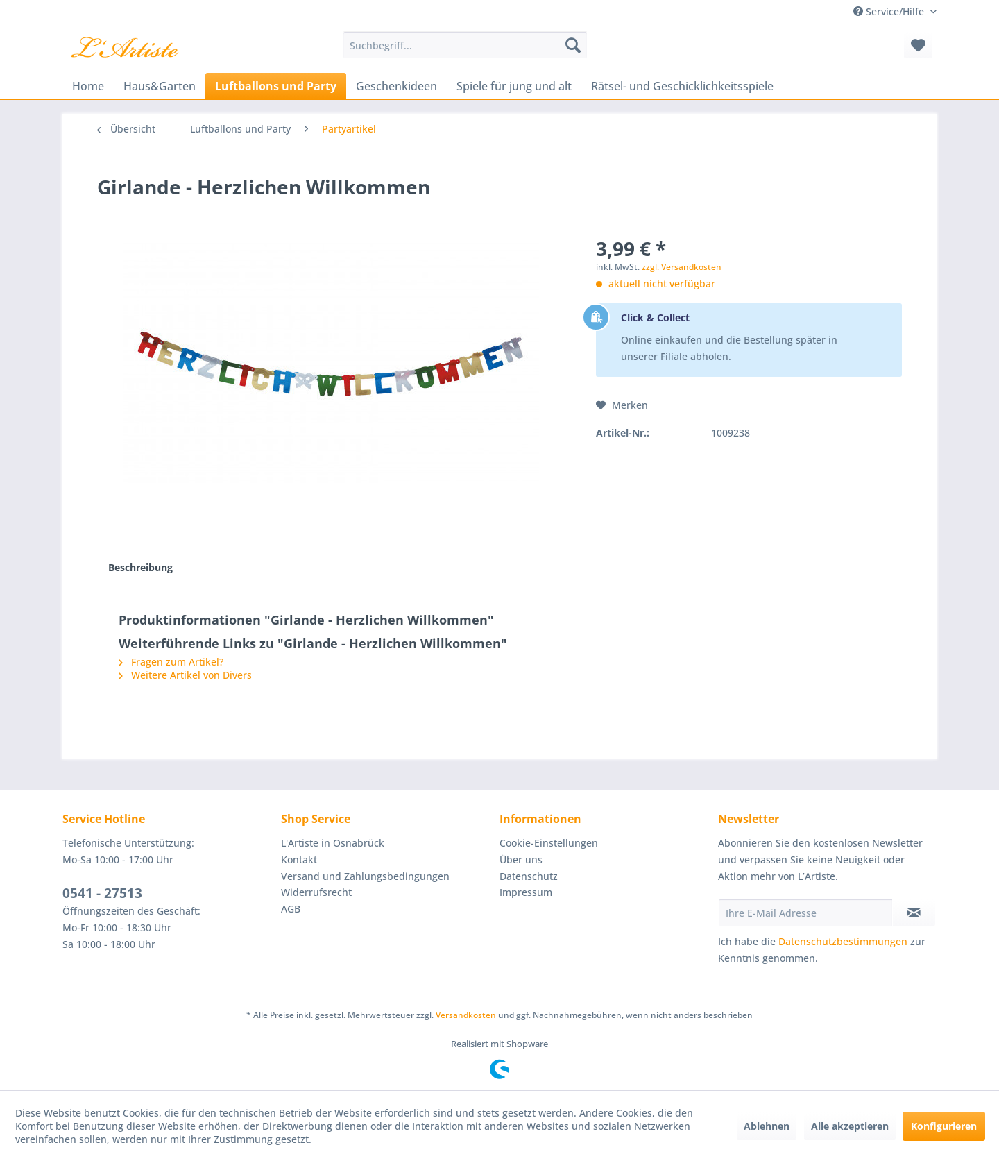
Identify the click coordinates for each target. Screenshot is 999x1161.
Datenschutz (529, 876)
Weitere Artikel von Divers (185, 674)
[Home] (88, 86)
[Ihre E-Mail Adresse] (805, 912)
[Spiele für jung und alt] (514, 86)
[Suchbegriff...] (465, 45)
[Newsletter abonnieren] (914, 912)
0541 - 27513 (102, 893)
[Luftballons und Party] (275, 86)
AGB (290, 908)
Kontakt (299, 859)
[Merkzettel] (918, 45)
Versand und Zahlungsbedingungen (365, 876)
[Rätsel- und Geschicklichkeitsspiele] (682, 86)
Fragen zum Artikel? (171, 661)
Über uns (521, 859)
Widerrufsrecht (316, 892)
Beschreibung (140, 567)
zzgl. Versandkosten (682, 267)
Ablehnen (766, 1126)
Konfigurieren (944, 1126)
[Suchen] (573, 45)
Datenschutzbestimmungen (842, 941)
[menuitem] (465, 45)
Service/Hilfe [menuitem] (890, 11)
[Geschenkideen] (396, 86)
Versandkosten (466, 1015)
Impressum (526, 892)
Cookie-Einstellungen (549, 842)
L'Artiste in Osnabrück (332, 842)
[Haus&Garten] (159, 86)
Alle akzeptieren (850, 1126)
